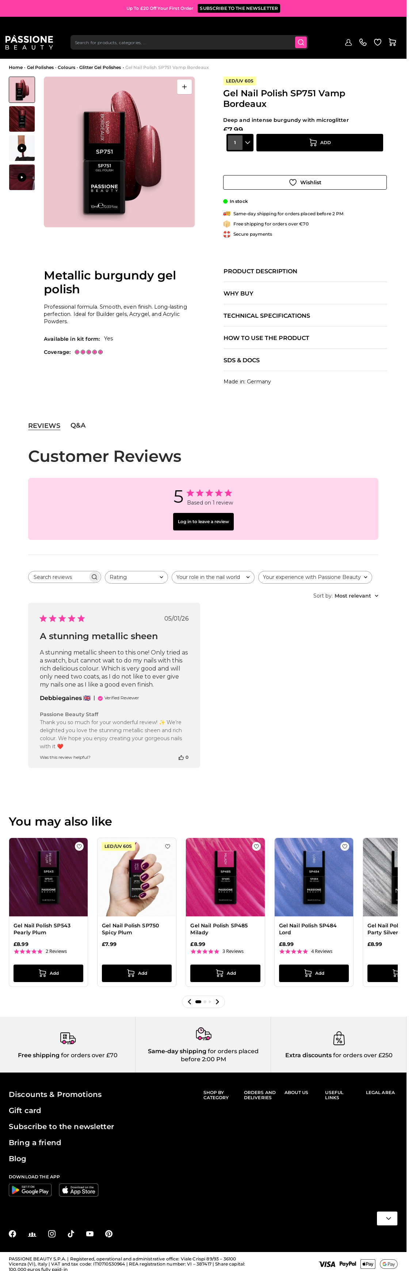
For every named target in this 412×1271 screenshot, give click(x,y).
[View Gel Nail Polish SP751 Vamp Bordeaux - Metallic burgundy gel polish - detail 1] (22, 119)
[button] (189, 994)
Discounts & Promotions (55, 1089)
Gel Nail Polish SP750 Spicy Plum (130, 922)
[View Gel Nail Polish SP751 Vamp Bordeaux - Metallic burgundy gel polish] (22, 90)
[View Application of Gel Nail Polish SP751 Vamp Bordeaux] (22, 148)
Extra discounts (308, 1049)
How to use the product (266, 331)
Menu (21, 50)
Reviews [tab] (44, 419)
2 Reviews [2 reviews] (56, 944)
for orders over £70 (89, 1049)
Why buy (238, 287)
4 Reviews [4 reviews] (321, 944)
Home (16, 67)
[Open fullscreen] (184, 87)
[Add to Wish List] (305, 175)
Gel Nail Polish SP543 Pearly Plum (42, 922)
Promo (53, 50)
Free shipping (39, 1049)
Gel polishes (118, 50)
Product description (260, 264)
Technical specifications (267, 309)
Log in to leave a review (203, 515)
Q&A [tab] (77, 419)
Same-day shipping (177, 1045)
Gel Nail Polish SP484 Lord (308, 922)
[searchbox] (58, 570)
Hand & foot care (347, 50)
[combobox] (194, 27)
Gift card (25, 1105)
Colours (66, 67)
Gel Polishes (40, 67)
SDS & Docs (242, 353)
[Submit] (306, 27)
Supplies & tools (303, 50)
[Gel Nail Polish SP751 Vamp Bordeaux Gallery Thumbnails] (22, 133)
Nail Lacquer (194, 50)
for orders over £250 (362, 1049)
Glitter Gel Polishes (100, 67)
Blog (378, 50)
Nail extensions (156, 50)
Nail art (270, 50)
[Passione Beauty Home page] (32, 27)
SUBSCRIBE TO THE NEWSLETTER (239, 7)
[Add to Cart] (320, 155)
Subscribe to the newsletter (61, 1121)
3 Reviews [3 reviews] (233, 944)
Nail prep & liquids (235, 50)
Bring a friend (35, 1137)
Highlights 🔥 (83, 50)
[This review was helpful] (181, 750)
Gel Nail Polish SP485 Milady (219, 922)
